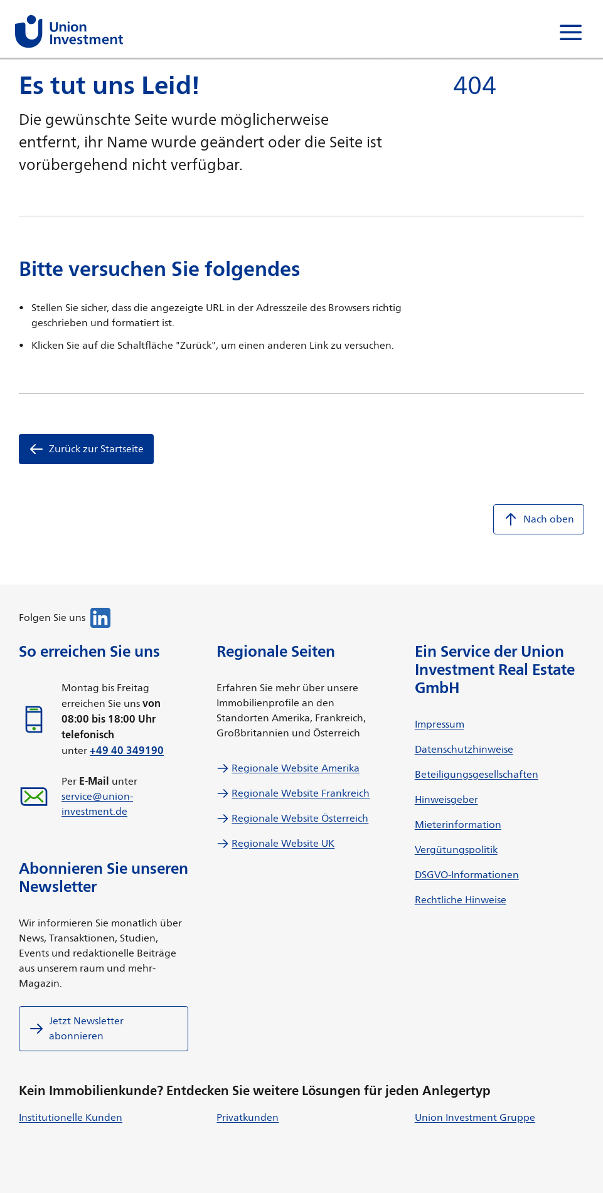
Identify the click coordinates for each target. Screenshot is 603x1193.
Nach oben (538, 519)
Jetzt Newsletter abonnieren (76, 1028)
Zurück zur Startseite (86, 449)
